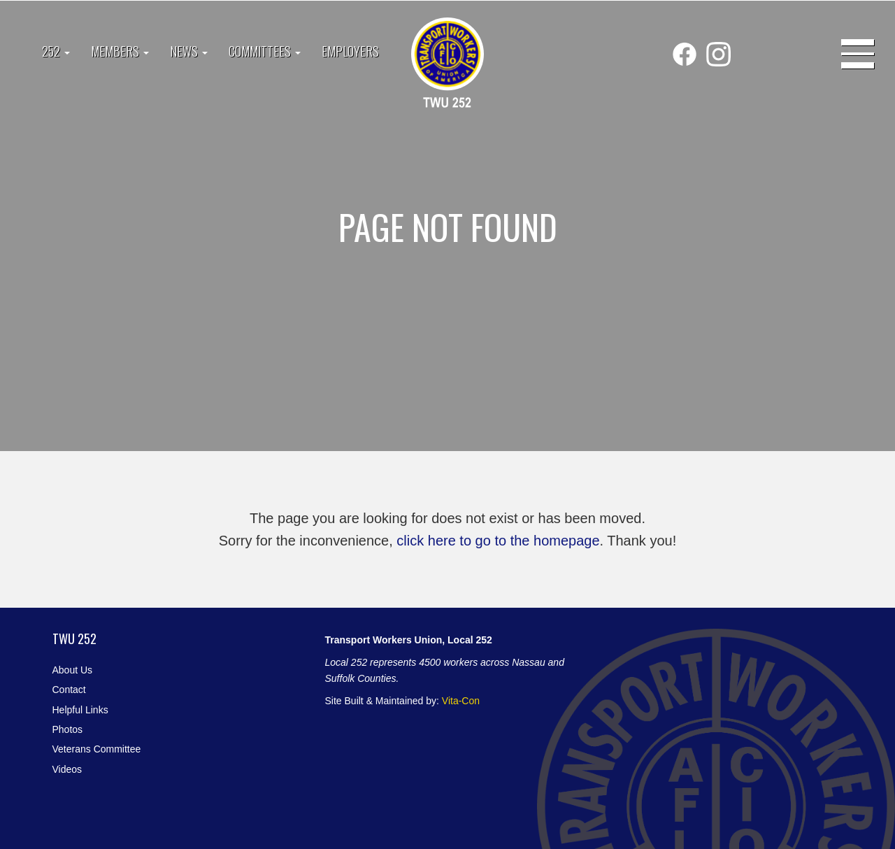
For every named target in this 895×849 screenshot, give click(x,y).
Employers (350, 51)
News (189, 51)
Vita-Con (461, 700)
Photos (67, 729)
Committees (265, 51)
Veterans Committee (96, 749)
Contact (69, 689)
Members (120, 51)
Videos (67, 769)
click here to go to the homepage (497, 540)
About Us (72, 670)
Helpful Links (80, 709)
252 (56, 51)
